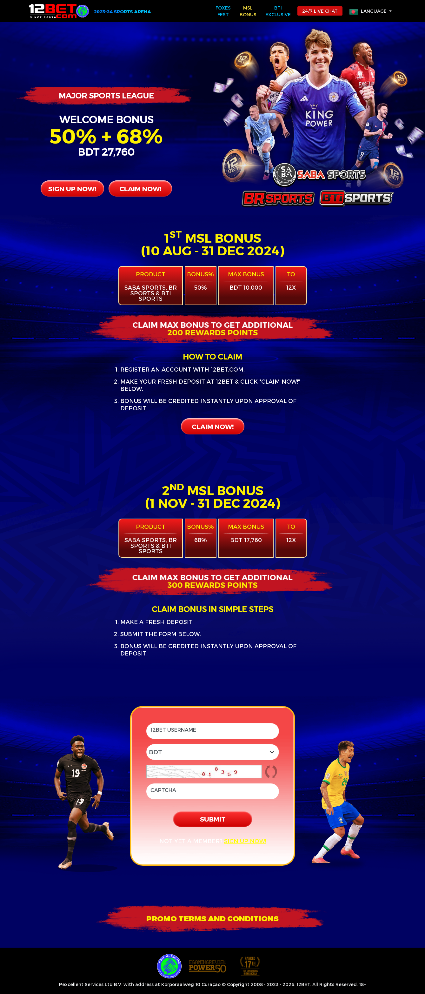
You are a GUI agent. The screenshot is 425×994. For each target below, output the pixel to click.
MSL (248, 11)
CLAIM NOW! (140, 188)
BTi (278, 11)
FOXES (223, 11)
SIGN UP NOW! (72, 188)
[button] (370, 11)
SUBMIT (212, 819)
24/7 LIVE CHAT (320, 11)
